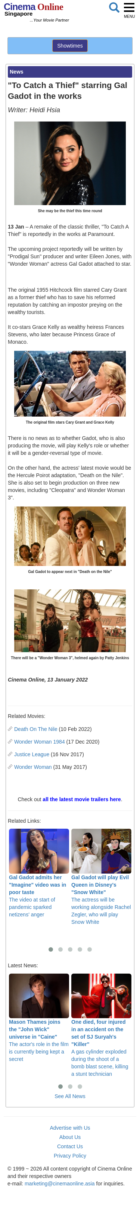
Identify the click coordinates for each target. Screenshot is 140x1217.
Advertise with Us (70, 1128)
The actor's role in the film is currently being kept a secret (39, 1018)
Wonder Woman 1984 (39, 742)
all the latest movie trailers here (82, 799)
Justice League (31, 754)
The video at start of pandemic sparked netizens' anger (39, 873)
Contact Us (70, 1146)
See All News (70, 1096)
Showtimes (70, 46)
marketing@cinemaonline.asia (60, 1184)
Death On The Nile (35, 729)
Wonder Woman (33, 767)
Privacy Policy (70, 1156)
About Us (70, 1137)
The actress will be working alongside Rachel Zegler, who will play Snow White (101, 877)
